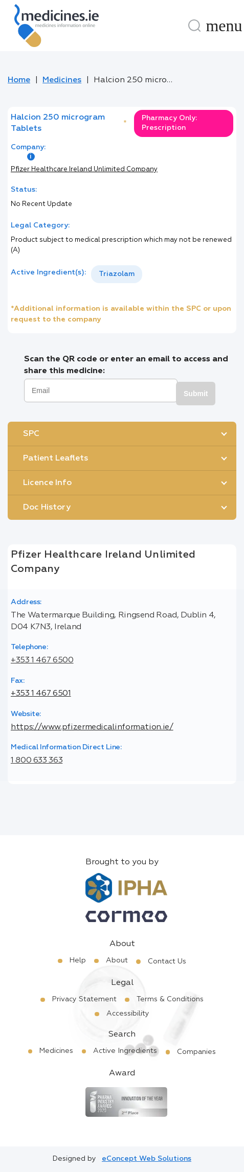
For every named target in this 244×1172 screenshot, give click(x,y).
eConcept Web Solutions (146, 1158)
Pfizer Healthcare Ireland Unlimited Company (84, 169)
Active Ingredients (125, 1050)
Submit (196, 393)
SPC (31, 434)
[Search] (194, 25)
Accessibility (127, 1013)
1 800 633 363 (36, 760)
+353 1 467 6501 (41, 694)
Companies (196, 1051)
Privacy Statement (84, 999)
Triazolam (117, 274)
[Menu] (224, 25)
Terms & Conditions (170, 999)
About (117, 960)
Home (19, 80)
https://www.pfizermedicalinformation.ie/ (92, 727)
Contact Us (167, 961)
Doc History (47, 507)
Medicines (61, 80)
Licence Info (47, 483)
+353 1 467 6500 (42, 660)
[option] (116, 274)
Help (78, 960)
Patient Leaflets (55, 458)
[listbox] (116, 274)
